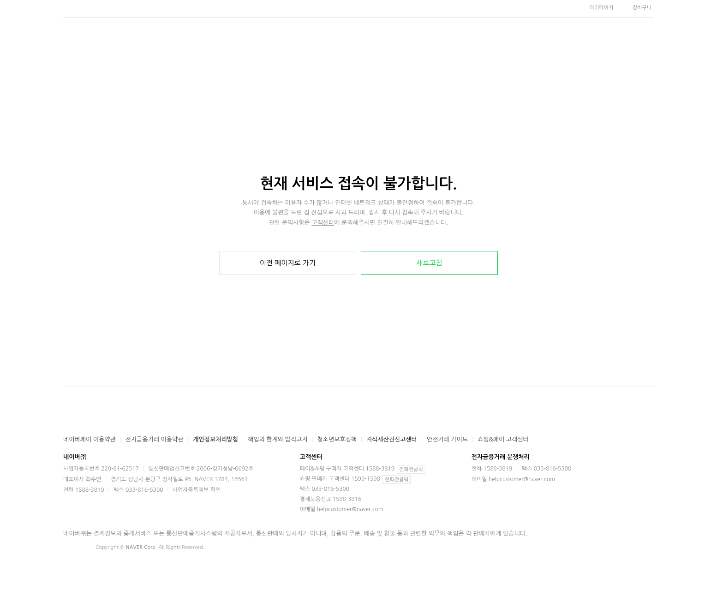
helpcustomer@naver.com (350, 509)
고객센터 (322, 223)
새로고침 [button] (429, 262)
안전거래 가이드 (447, 439)
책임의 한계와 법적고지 (277, 439)
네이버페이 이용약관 (89, 439)
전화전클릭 (411, 469)
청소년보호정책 (337, 439)
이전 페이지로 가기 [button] (288, 262)
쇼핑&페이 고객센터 (503, 439)
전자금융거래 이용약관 (154, 439)
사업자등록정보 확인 (197, 490)
